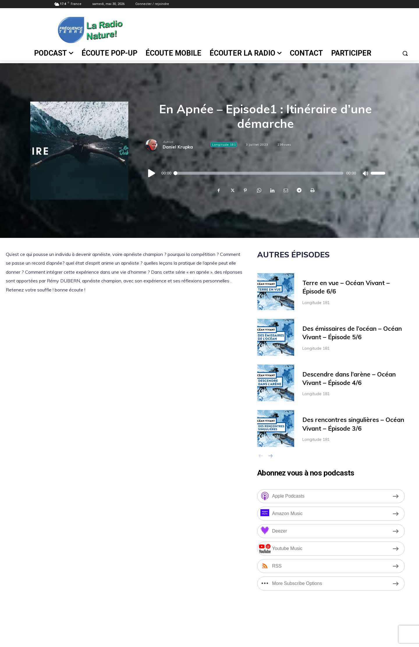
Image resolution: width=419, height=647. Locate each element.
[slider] (258, 173)
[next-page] (270, 456)
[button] (405, 53)
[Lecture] (152, 173)
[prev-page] (260, 456)
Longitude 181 (223, 144)
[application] (265, 173)
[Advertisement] (270, 29)
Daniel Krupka (178, 147)
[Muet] (365, 173)
